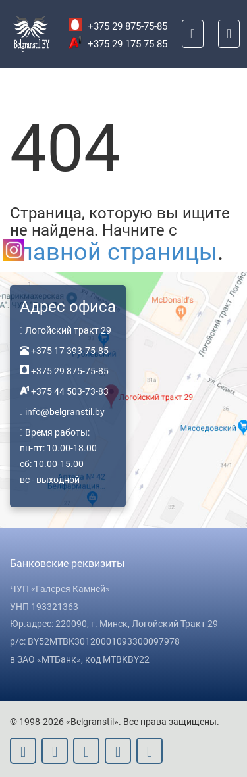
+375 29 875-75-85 (118, 26)
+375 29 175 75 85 (118, 44)
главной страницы (113, 252)
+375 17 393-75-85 (69, 350)
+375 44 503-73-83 (69, 391)
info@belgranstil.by (65, 412)
